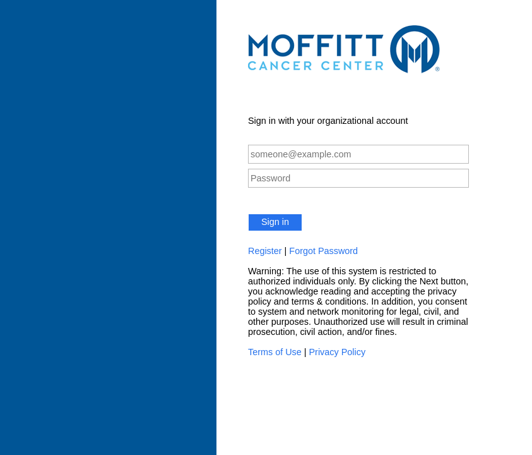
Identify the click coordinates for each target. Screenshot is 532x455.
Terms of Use (275, 352)
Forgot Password (323, 251)
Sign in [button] (275, 222)
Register (265, 251)
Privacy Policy (337, 352)
